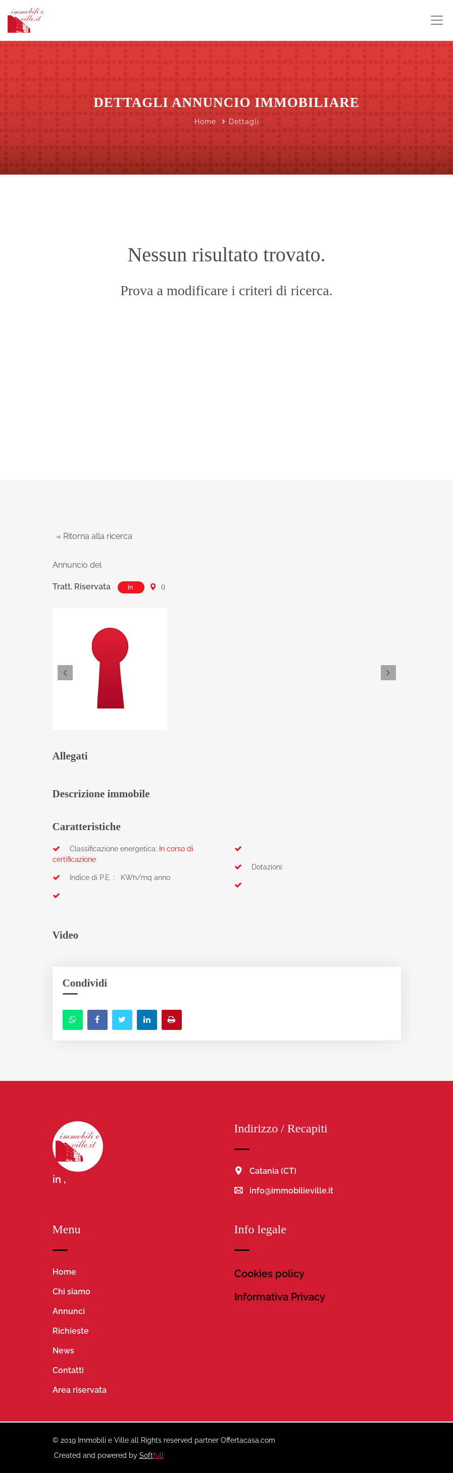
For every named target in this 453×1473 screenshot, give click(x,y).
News (63, 1350)
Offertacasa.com (248, 1440)
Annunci (69, 1311)
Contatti (68, 1370)
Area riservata (80, 1390)
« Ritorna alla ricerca (92, 536)
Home (205, 122)
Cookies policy (269, 1274)
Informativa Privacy (279, 1297)
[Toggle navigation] (436, 20)
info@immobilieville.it (291, 1190)
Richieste (71, 1331)
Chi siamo (71, 1291)
